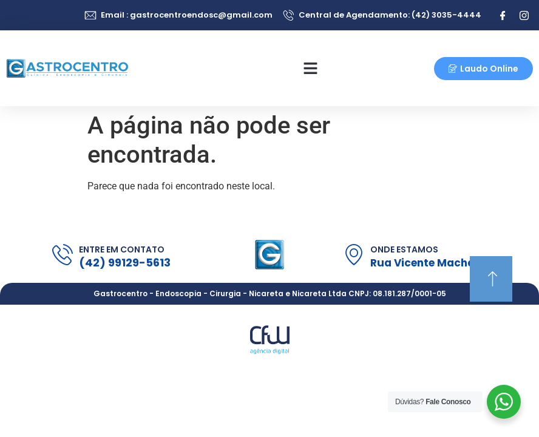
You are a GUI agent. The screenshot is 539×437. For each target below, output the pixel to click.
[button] (310, 68)
